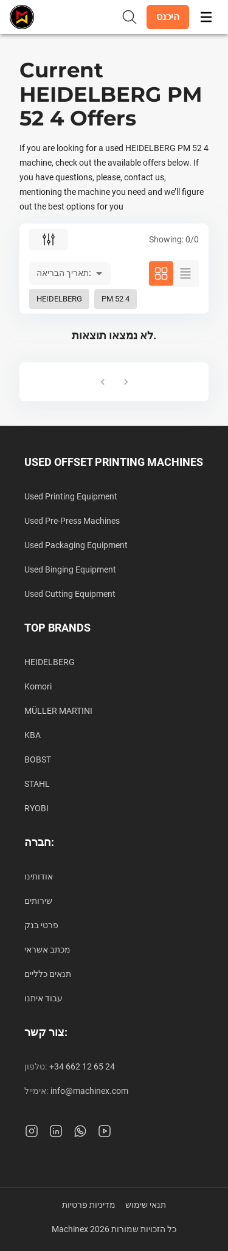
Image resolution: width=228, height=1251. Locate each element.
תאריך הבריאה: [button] (63, 273)
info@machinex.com (89, 1091)
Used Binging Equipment (70, 569)
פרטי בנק (41, 925)
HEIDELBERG (49, 662)
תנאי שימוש (145, 1205)
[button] (168, 17)
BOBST (37, 759)
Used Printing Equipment (70, 496)
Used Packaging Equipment (76, 545)
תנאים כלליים (47, 974)
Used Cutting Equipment (70, 594)
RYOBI (36, 808)
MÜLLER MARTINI (58, 711)
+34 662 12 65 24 (82, 1066)
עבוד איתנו (43, 998)
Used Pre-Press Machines (72, 521)
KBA (32, 735)
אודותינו (38, 876)
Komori (38, 686)
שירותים (38, 901)
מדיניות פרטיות (89, 1205)
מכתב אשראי (47, 949)
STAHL (37, 784)
